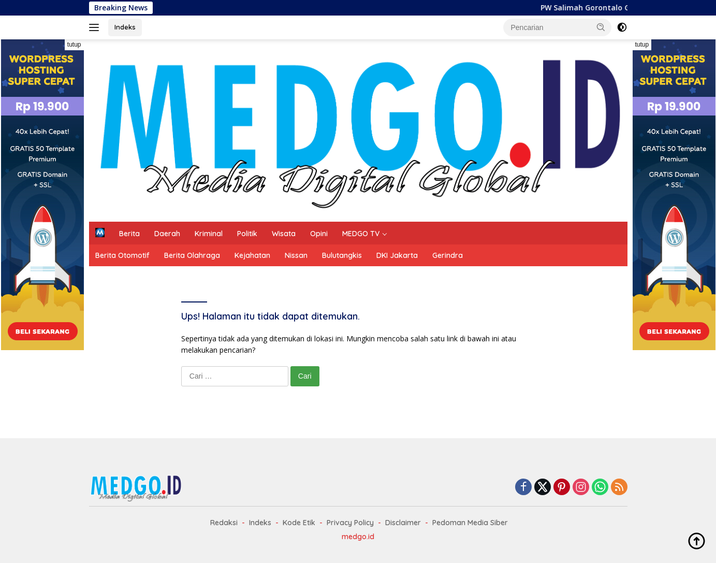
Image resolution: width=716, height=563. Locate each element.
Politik (247, 233)
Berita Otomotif (122, 255)
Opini (319, 233)
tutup (74, 44)
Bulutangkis (342, 255)
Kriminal (209, 233)
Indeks (125, 27)
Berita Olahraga (192, 255)
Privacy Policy (350, 522)
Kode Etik (299, 522)
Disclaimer (403, 522)
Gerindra (447, 255)
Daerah (167, 233)
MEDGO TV (360, 233)
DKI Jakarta (397, 255)
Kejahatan (252, 255)
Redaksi (224, 522)
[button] (601, 27)
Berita (129, 233)
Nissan (296, 255)
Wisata (284, 233)
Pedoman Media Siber (470, 522)
